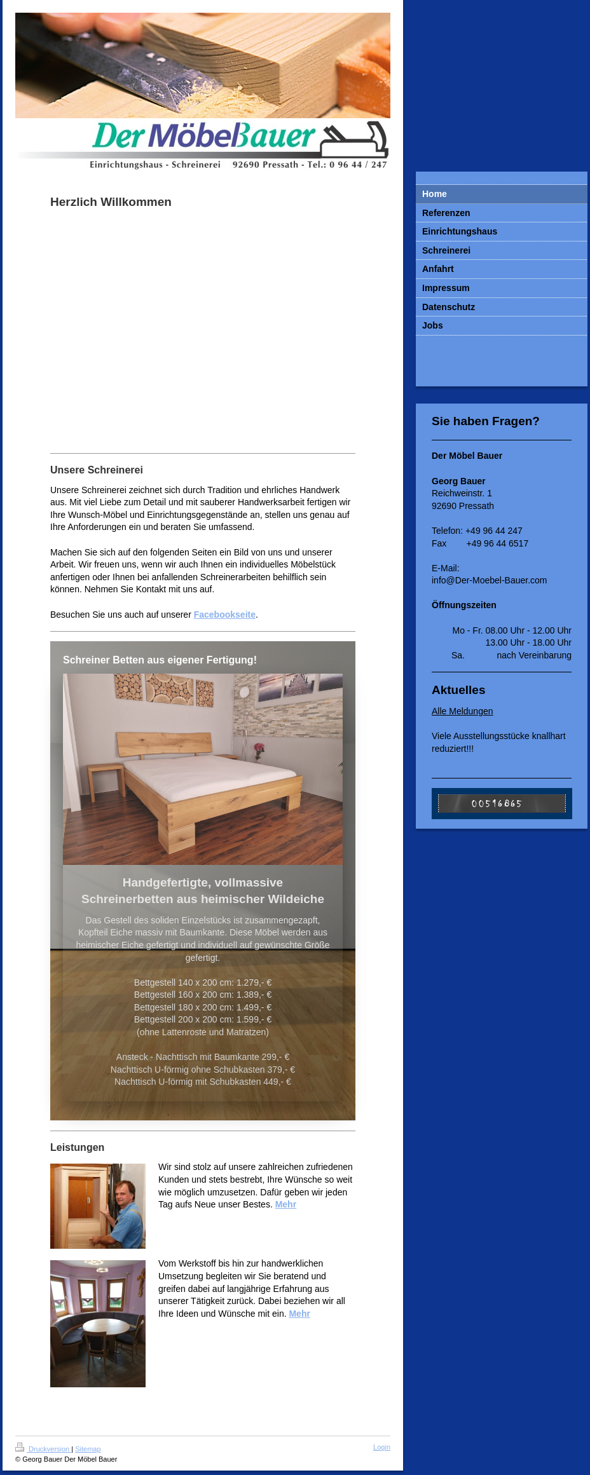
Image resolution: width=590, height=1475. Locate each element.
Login (381, 1447)
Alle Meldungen (462, 711)
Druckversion (43, 1449)
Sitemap (87, 1449)
